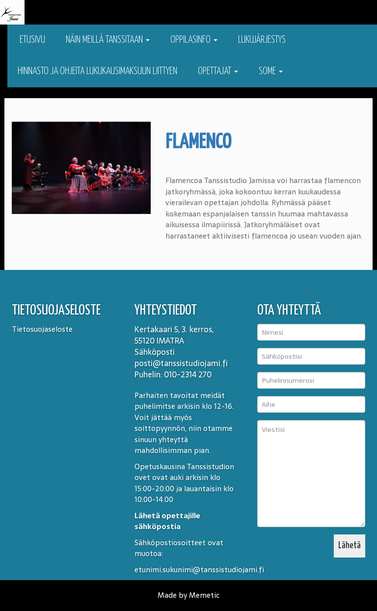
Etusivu (31, 40)
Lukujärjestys (262, 40)
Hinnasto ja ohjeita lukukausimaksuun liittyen (97, 71)
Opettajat (218, 71)
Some (271, 71)
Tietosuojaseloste (42, 329)
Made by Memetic (188, 595)
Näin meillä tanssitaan (108, 40)
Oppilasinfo (193, 40)
